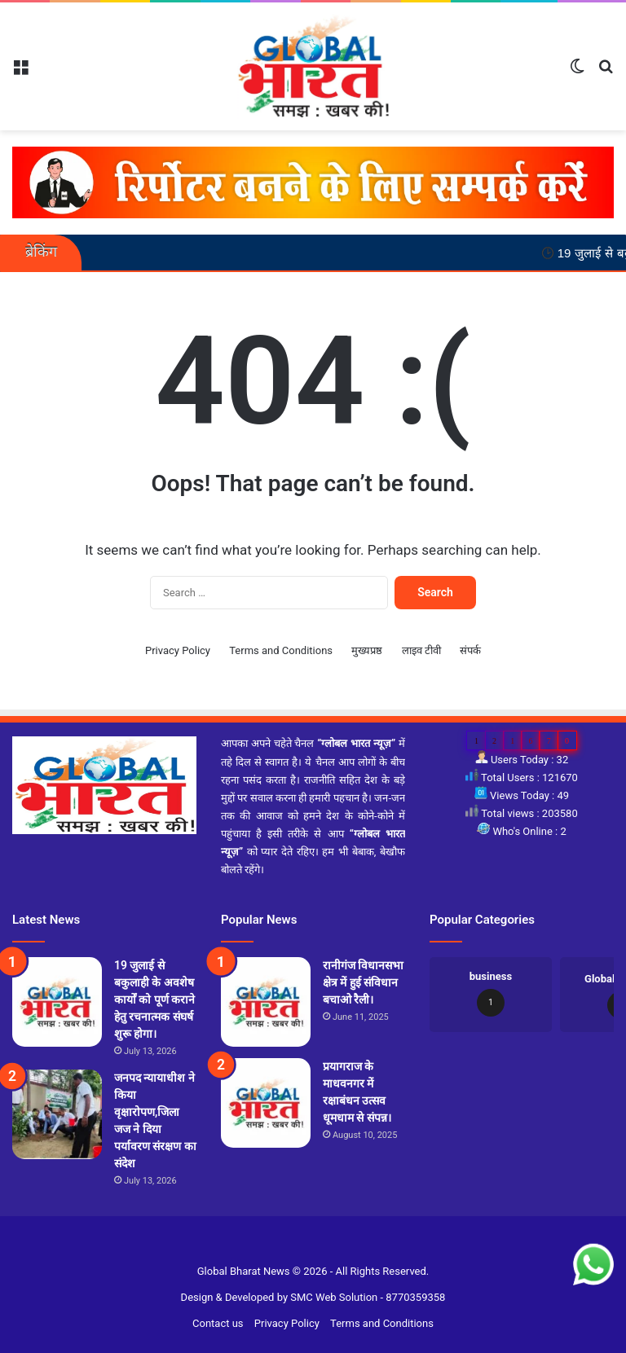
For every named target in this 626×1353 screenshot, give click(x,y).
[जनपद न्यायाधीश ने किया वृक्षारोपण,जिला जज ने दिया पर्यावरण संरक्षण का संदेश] (57, 1114)
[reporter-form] (313, 182)
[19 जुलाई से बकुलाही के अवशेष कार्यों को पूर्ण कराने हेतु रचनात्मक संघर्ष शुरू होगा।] (57, 1002)
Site (324, 1245)
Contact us (218, 1323)
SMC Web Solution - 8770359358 (367, 1297)
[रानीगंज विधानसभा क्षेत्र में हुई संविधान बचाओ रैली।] (266, 1002)
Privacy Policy (177, 650)
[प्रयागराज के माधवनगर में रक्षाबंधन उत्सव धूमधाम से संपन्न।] (266, 1103)
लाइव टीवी (421, 650)
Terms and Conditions (281, 650)
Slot (302, 1245)
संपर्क (470, 650)
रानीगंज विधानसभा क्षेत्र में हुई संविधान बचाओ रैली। (363, 982)
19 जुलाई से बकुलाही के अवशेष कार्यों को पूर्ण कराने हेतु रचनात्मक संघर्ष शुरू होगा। (154, 999)
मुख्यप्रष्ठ (366, 650)
